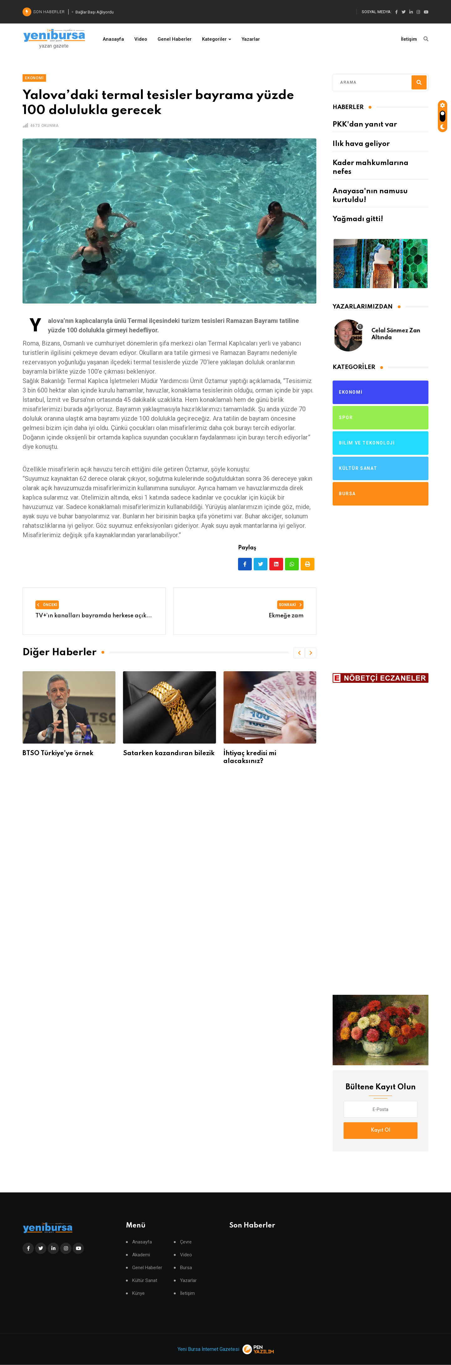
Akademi (141, 1255)
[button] (299, 652)
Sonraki (290, 605)
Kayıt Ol (380, 1130)
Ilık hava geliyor (361, 144)
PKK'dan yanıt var (365, 124)
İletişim (409, 39)
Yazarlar (250, 39)
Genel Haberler (175, 39)
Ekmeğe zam (286, 616)
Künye (138, 1293)
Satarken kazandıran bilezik (169, 753)
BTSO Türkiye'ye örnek (58, 753)
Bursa (186, 1267)
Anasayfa (113, 39)
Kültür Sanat (144, 1280)
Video (140, 39)
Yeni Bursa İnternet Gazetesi (208, 1349)
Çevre (186, 1242)
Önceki (47, 605)
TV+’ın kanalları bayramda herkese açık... (93, 616)
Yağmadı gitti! (358, 219)
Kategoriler (214, 39)
